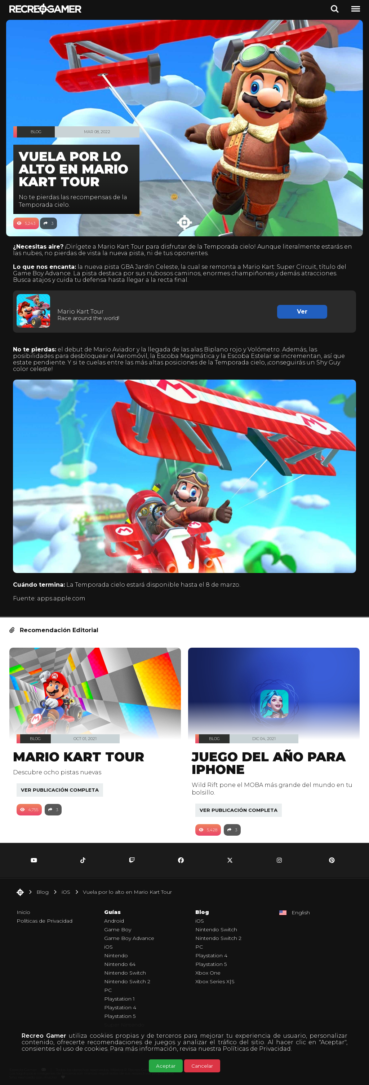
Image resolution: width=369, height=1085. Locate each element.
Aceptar (165, 1066)
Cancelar (202, 1066)
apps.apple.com (65, 593)
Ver (299, 311)
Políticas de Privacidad (257, 1048)
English (301, 908)
